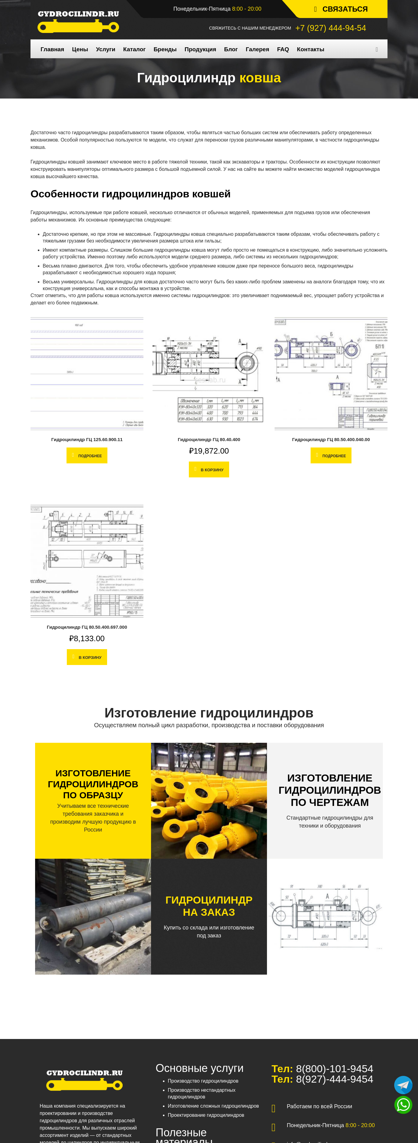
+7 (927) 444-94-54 (330, 28)
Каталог (134, 49)
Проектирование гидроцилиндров (206, 1115)
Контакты (310, 49)
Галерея (257, 49)
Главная (52, 49)
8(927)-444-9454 (333, 1079)
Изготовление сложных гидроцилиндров (213, 1106)
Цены (80, 49)
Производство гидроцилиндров (203, 1081)
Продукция (200, 49)
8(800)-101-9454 (333, 1068)
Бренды (165, 49)
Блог (231, 49)
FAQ (283, 49)
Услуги (105, 49)
